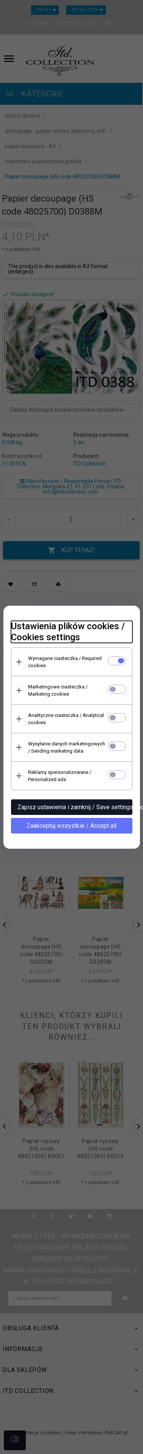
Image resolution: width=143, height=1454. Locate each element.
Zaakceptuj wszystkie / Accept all (71, 825)
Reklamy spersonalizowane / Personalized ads (59, 775)
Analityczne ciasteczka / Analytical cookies (66, 718)
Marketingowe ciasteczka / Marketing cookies (58, 690)
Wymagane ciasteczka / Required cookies (65, 661)
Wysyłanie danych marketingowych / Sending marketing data (66, 747)
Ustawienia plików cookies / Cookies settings (68, 632)
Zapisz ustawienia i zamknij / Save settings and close (74, 807)
